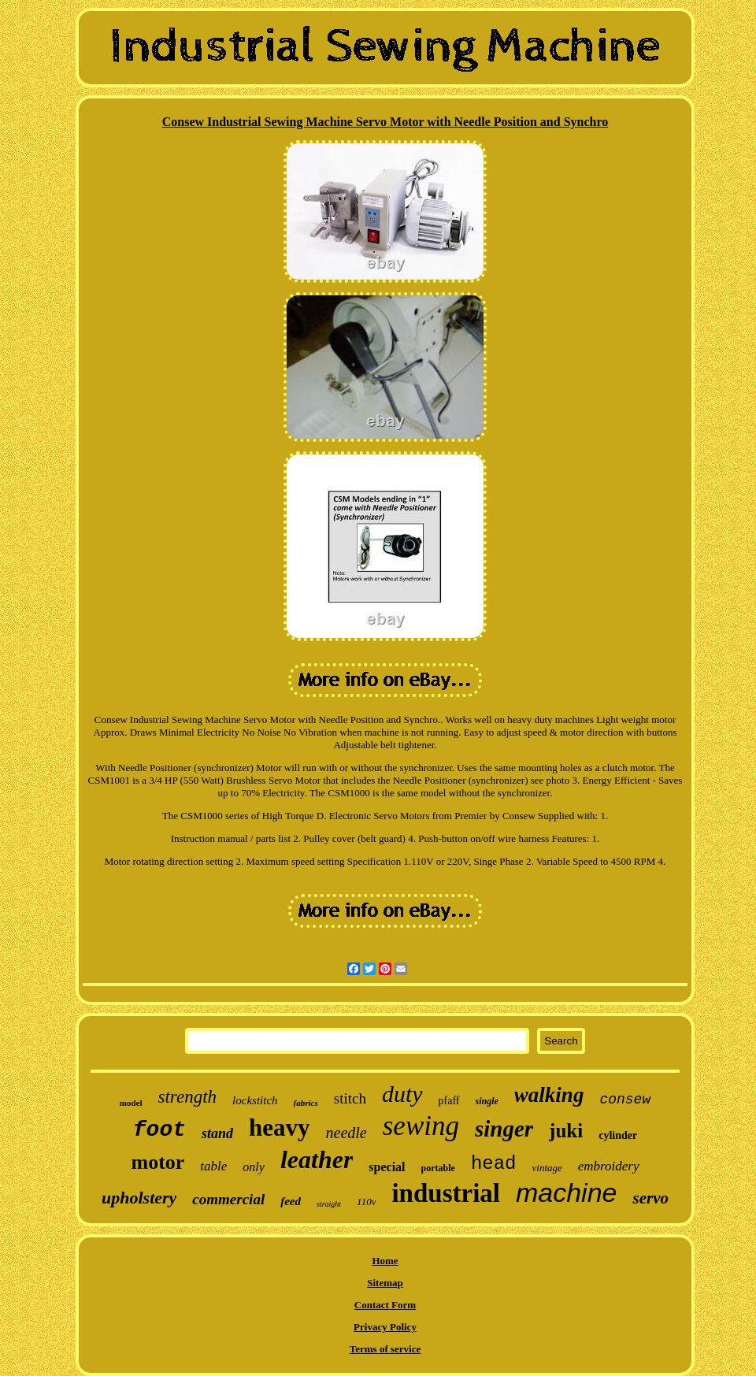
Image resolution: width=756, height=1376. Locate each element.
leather (316, 1159)
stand (217, 1133)
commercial (228, 1199)
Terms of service (385, 1349)
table (213, 1166)
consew (624, 1099)
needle (346, 1132)
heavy (279, 1127)
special (387, 1167)
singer (504, 1128)
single (487, 1101)
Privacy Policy (385, 1327)
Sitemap (385, 1283)
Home (385, 1261)
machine (566, 1192)
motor (157, 1162)
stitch (350, 1098)
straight (329, 1204)
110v (366, 1201)
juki (566, 1130)
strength (187, 1097)
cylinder (617, 1135)
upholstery (139, 1197)
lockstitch (254, 1100)
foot (159, 1130)
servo (650, 1198)
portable (438, 1168)
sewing (421, 1126)
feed (290, 1201)
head (494, 1163)
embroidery (608, 1166)
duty (402, 1094)
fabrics (306, 1102)
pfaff (449, 1101)
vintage (547, 1168)
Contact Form (385, 1305)
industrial (445, 1193)
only (254, 1167)
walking (549, 1095)
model (131, 1102)
